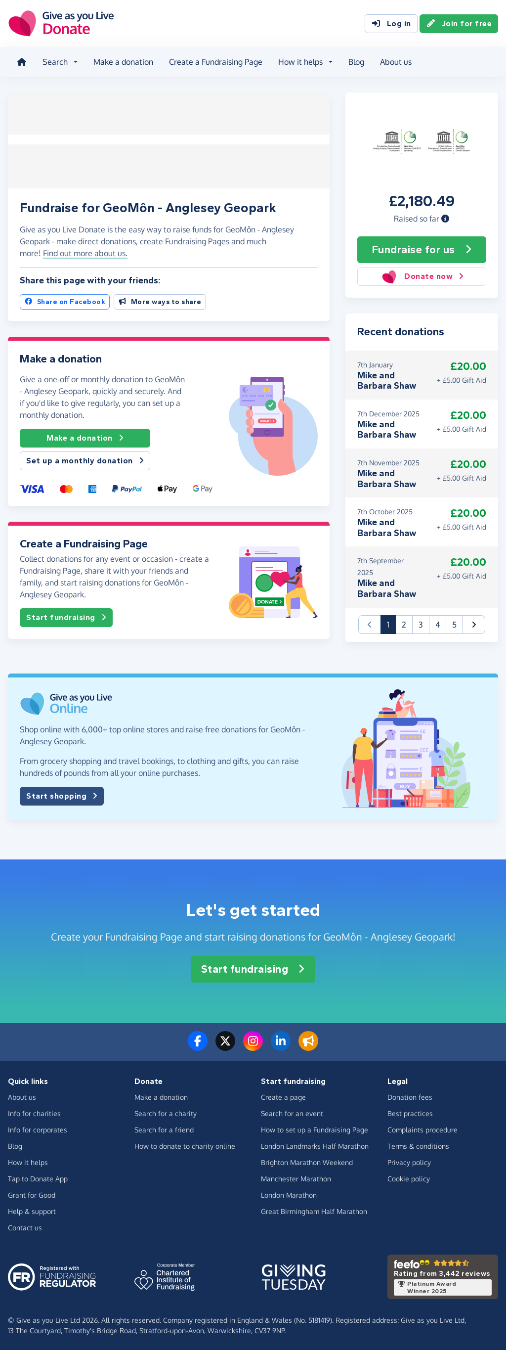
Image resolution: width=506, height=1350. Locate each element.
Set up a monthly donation (85, 458)
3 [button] (421, 623)
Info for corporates (37, 1129)
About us (395, 61)
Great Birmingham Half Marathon (314, 1210)
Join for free (459, 24)
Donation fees (409, 1096)
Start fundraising (66, 614)
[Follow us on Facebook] (198, 1046)
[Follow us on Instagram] (253, 1046)
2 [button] (404, 623)
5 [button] (454, 623)
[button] (445, 217)
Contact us (25, 1226)
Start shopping (61, 795)
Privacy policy (409, 1161)
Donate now (422, 275)
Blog (355, 61)
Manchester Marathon (296, 1177)
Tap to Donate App (38, 1177)
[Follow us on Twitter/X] (225, 1046)
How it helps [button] (299, 61)
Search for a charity (165, 1112)
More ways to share (160, 299)
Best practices (410, 1112)
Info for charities (34, 1112)
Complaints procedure (422, 1129)
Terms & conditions (418, 1145)
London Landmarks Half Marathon (315, 1145)
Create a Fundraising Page (214, 61)
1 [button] (391, 622)
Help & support (32, 1210)
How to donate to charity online (184, 1145)
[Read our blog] (308, 1046)
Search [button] (54, 61)
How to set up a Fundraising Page (314, 1129)
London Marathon (289, 1194)
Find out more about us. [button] (85, 250)
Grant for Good (31, 1194)
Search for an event (292, 1112)
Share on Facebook (64, 299)
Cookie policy (408, 1177)
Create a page (283, 1096)
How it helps (28, 1161)
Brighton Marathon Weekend (307, 1161)
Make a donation (122, 61)
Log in (391, 24)
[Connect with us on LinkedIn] (281, 1046)
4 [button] (437, 623)
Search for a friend (164, 1129)
